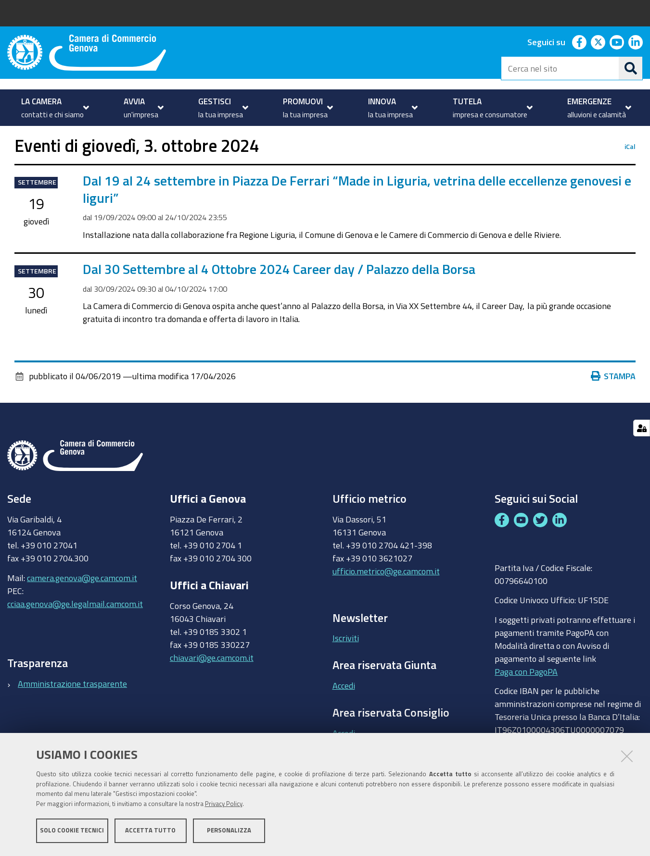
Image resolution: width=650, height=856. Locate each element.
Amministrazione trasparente (72, 710)
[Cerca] (631, 68)
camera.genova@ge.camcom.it (82, 604)
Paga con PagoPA (526, 698)
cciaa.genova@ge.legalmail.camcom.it (75, 630)
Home (13, 136)
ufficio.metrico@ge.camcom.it (386, 598)
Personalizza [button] (229, 831)
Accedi (343, 712)
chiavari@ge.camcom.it (212, 684)
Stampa (613, 403)
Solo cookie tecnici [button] (72, 831)
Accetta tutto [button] (150, 831)
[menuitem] (53, 107)
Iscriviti (345, 665)
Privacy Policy (223, 804)
